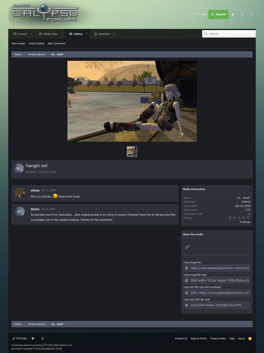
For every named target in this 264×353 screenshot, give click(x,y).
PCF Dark (20, 335)
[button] (32, 34)
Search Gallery (37, 43)
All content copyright (36, 346)
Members (105, 34)
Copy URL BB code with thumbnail (202, 286)
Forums (23, 34)
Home (241, 335)
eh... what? (243, 198)
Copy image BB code (195, 274)
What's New (52, 34)
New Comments (57, 43)
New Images (19, 43)
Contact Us (181, 335)
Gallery (79, 34)
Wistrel (33, 172)
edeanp (35, 190)
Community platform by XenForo (42, 342)
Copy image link (192, 262)
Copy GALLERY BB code (197, 297)
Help (232, 335)
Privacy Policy (218, 335)
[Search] (251, 14)
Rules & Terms (199, 335)
